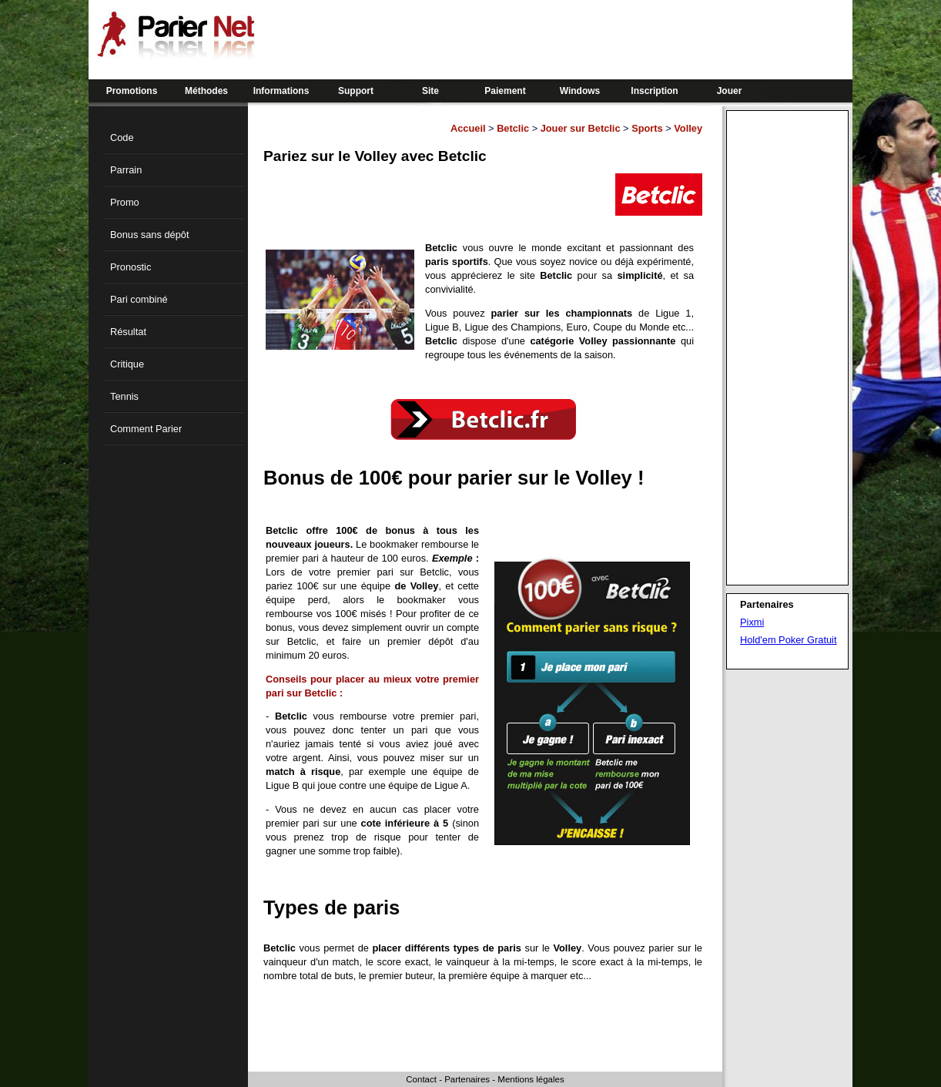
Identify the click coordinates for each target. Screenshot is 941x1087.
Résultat (128, 331)
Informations (281, 91)
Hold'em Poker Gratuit (788, 640)
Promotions (132, 91)
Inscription (654, 91)
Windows (580, 91)
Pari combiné (139, 299)
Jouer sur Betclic (581, 128)
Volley (688, 128)
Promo (124, 202)
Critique (127, 364)
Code (122, 137)
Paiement (504, 91)
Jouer (729, 91)
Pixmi (752, 622)
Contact (421, 1079)
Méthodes (206, 91)
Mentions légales (530, 1079)
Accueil (468, 128)
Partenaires (467, 1079)
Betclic (513, 128)
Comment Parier (146, 428)
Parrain (126, 170)
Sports (647, 128)
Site (430, 91)
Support (355, 91)
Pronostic (130, 267)
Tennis (124, 396)
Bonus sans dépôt (149, 234)
